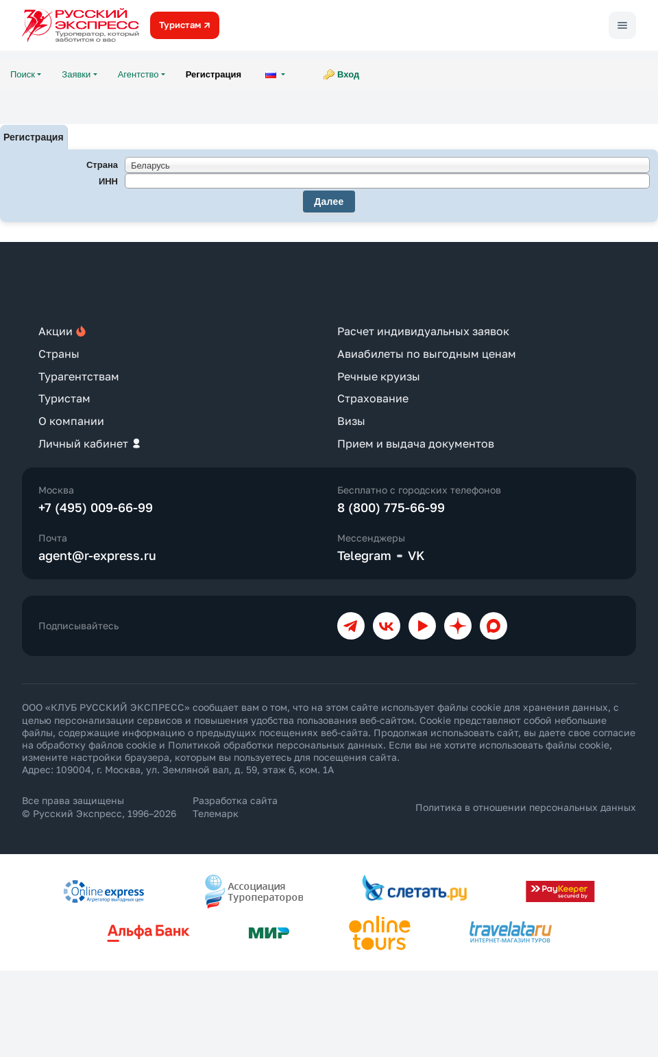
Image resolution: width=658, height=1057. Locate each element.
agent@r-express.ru (97, 555)
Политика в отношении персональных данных (525, 807)
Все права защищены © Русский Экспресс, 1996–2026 (99, 806)
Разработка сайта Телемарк (235, 806)
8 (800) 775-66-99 (391, 507)
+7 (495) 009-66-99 (95, 507)
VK (416, 555)
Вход (348, 74)
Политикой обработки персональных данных (275, 745)
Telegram (364, 555)
